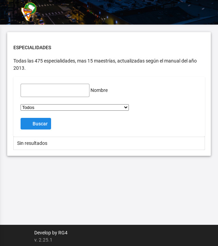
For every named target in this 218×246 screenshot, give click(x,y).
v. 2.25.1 (43, 240)
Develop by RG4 (51, 232)
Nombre (99, 90)
